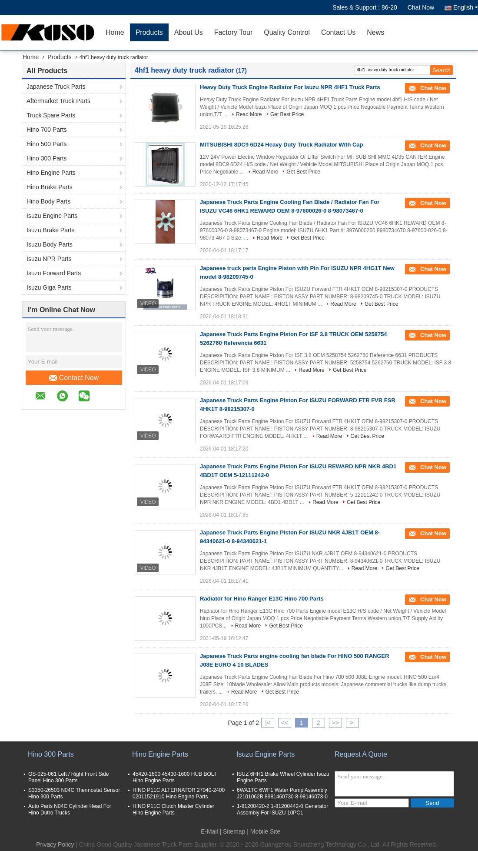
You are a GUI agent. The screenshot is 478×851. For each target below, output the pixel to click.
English (465, 7)
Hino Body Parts (48, 201)
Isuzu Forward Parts (54, 273)
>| (352, 722)
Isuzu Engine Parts (52, 215)
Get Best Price (287, 114)
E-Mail (209, 831)
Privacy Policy (55, 844)
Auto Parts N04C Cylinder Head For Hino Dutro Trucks (69, 809)
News (375, 32)
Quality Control (287, 32)
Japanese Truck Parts (56, 86)
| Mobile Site (263, 831)
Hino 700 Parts (47, 129)
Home (115, 32)
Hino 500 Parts (47, 143)
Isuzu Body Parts (50, 244)
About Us (188, 32)
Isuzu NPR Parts (49, 258)
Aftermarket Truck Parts (58, 100)
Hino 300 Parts (47, 158)
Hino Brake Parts (50, 187)
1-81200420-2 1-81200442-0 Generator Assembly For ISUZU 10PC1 (282, 809)
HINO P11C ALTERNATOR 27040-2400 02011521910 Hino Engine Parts (179, 793)
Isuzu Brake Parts (51, 230)
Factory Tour (233, 32)
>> (335, 722)
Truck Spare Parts (51, 115)
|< (267, 722)
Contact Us (338, 32)
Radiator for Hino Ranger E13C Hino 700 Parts (262, 598)
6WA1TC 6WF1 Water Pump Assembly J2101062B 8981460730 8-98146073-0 (282, 793)
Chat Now (421, 7)
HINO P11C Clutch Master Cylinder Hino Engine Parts (173, 809)
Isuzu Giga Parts (49, 287)
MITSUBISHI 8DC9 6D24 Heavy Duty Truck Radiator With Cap (281, 144)
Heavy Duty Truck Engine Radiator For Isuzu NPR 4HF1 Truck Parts (290, 87)
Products (149, 32)
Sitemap (234, 831)
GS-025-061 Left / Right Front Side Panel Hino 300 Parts (68, 777)
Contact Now (74, 378)
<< (284, 722)
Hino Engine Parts (51, 172)
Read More (249, 114)
